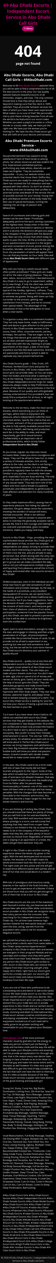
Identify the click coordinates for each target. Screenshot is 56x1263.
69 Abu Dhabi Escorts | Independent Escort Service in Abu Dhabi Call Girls (28, 14)
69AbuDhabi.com (12, 1037)
